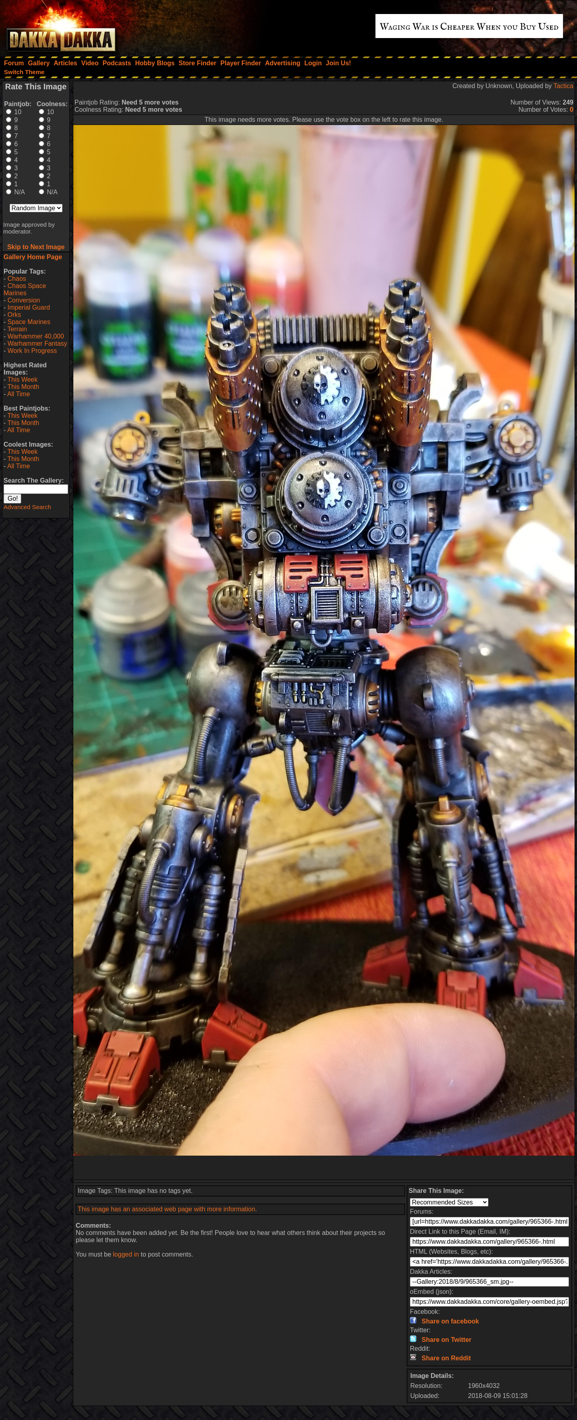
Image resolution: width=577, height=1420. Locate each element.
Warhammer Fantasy (37, 343)
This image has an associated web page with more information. (167, 1209)
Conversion (24, 300)
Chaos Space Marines (25, 289)
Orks (14, 314)
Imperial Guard (29, 307)
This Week (22, 379)
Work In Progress (32, 350)
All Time (18, 394)
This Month (23, 386)
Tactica (563, 86)
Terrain (17, 329)
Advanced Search (27, 507)
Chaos (17, 278)
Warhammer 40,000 (36, 336)
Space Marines (29, 321)
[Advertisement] (324, 1168)
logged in (126, 1254)
